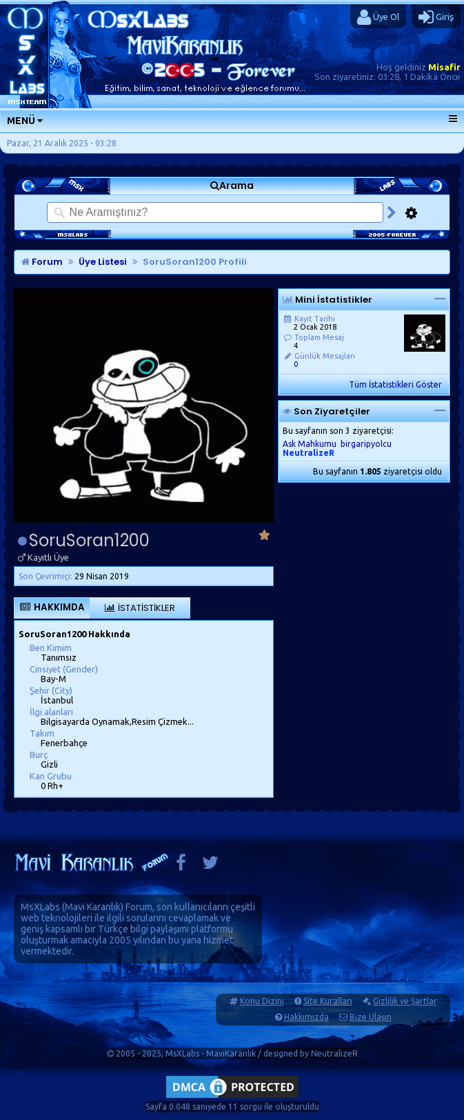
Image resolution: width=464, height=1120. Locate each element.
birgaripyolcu (366, 443)
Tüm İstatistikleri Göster (395, 384)
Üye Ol (378, 17)
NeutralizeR (334, 1053)
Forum (42, 261)
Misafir (444, 67)
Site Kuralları (327, 1001)
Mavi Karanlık (93, 906)
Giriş (436, 17)
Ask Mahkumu (309, 443)
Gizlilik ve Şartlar (405, 1001)
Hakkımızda (306, 1016)
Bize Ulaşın (371, 1016)
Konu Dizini (262, 1001)
